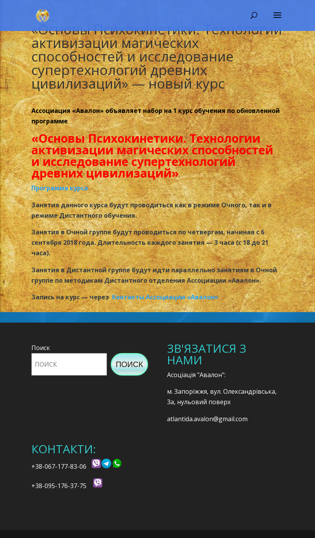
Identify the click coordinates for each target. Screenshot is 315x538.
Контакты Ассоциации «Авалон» (165, 297)
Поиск (40, 347)
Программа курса (59, 188)
